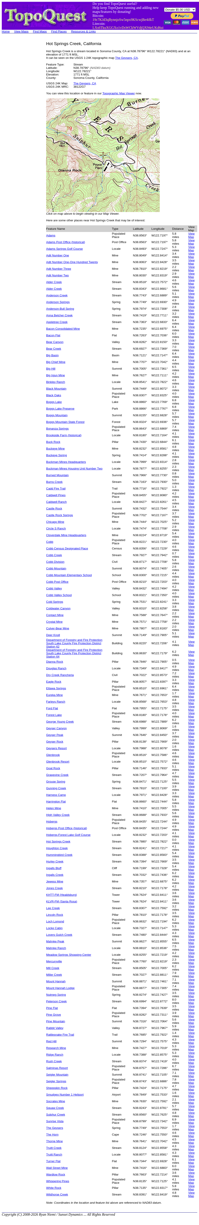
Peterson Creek (56, 1001)
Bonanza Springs (57, 428)
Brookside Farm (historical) (63, 435)
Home (6, 31)
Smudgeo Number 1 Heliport (65, 1094)
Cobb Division (55, 561)
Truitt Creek (53, 1148)
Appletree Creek (56, 322)
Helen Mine (53, 808)
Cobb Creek (54, 555)
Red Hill (51, 1041)
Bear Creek (53, 348)
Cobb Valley (54, 588)
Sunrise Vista (54, 1121)
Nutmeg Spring (56, 994)
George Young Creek (60, 721)
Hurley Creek (54, 861)
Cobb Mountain (56, 568)
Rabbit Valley (54, 1028)
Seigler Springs (56, 1081)
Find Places (59, 31)
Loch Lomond (55, 921)
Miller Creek (54, 974)
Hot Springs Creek (58, 841)
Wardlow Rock (55, 1174)
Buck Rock (53, 442)
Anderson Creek (56, 295)
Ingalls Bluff (53, 868)
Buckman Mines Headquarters (66, 462)
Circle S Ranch (56, 528)
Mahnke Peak (55, 941)
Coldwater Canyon (58, 608)
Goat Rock (53, 768)
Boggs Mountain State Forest (65, 422)
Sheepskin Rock (56, 1088)
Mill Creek (52, 968)
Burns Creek (54, 482)
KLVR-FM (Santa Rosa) (61, 901)
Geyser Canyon (56, 728)
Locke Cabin (54, 928)
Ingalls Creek (54, 874)
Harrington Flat (56, 801)
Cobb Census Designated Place (67, 548)
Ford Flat (52, 708)
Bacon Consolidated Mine (63, 328)
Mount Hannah (55, 981)
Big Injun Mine (55, 375)
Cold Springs (54, 601)
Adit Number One (57, 255)
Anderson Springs (58, 302)
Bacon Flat (53, 335)
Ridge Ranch (54, 1054)
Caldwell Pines (55, 495)
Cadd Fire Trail (55, 488)
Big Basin (52, 355)
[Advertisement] (19, 107)
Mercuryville (54, 961)
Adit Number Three (58, 268)
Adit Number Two (57, 275)
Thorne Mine (54, 1141)
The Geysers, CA (126, 57)
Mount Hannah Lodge (60, 988)
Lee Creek (53, 908)
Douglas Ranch (56, 668)
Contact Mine (55, 615)
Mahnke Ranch (56, 948)
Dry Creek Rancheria (60, 675)
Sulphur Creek (55, 1114)
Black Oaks (53, 395)
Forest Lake (54, 715)
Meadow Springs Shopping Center (68, 954)
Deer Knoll (53, 635)
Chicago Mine (55, 521)
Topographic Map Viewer (118, 93)
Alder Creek (54, 282)
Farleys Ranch (55, 701)
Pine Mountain (55, 1021)
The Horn (52, 1134)
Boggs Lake (54, 402)
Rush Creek (54, 1061)
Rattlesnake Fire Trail (60, 1034)
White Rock (53, 1187)
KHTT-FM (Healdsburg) (61, 894)
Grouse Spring (55, 781)
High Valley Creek (58, 815)
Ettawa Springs (56, 688)
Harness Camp (56, 795)
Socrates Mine (55, 1101)
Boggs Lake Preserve (60, 408)
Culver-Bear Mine (57, 628)
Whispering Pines (57, 1181)
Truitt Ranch (54, 1154)
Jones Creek (54, 888)
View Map (191, 235)
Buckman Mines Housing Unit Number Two (74, 468)
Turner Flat (53, 1161)
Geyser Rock (54, 741)
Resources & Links (83, 31)
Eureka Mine (54, 695)
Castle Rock (54, 508)
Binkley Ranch (55, 382)
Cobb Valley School (59, 595)
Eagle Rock (53, 681)
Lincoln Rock (54, 914)
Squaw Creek (55, 1108)
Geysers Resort (56, 748)
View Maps (21, 31)
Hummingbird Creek (59, 854)
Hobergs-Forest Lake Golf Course (68, 834)
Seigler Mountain (57, 1074)
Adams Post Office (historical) (65, 242)
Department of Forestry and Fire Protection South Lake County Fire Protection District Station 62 (74, 643)
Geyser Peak (54, 735)
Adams (50, 235)
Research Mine (56, 1048)
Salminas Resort (57, 1068)
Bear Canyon (54, 342)
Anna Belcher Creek (59, 315)
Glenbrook (53, 755)
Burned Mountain (57, 475)
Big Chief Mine (55, 362)
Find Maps (40, 31)
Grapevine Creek (57, 775)
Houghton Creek (57, 848)
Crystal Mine (54, 621)
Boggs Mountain (56, 415)
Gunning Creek (56, 788)
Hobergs (51, 821)
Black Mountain (56, 388)
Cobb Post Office (57, 581)
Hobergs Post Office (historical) (66, 828)
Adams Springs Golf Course (64, 248)
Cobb (49, 541)
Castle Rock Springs (59, 515)
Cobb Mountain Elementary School (69, 575)
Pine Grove (53, 1014)
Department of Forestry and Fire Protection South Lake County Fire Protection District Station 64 (74, 653)
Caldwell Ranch (56, 501)
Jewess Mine (54, 881)
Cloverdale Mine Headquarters (66, 535)
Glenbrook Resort (57, 761)
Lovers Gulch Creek (59, 934)
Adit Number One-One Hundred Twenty (72, 262)
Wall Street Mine (57, 1167)
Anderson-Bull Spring (60, 308)
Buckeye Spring (56, 455)
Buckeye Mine (55, 448)
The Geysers (54, 1128)
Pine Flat (52, 1008)
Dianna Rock (54, 661)
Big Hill (50, 368)
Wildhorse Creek (57, 1194)
